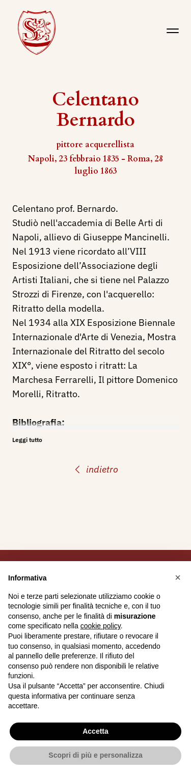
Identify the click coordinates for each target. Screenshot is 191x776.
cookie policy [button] (100, 626)
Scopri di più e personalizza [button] (95, 755)
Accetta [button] (95, 731)
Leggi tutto (27, 440)
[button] (178, 577)
